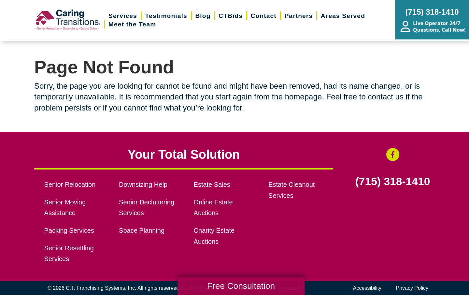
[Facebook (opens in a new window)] (392, 154)
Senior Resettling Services (69, 253)
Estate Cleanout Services (291, 190)
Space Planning (141, 230)
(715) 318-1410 (392, 181)
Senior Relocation (70, 184)
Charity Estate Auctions (214, 236)
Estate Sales (212, 184)
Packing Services (69, 230)
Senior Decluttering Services (146, 208)
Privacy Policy (412, 288)
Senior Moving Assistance (65, 208)
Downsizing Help (143, 184)
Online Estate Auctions (213, 208)
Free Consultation (241, 286)
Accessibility (367, 288)
